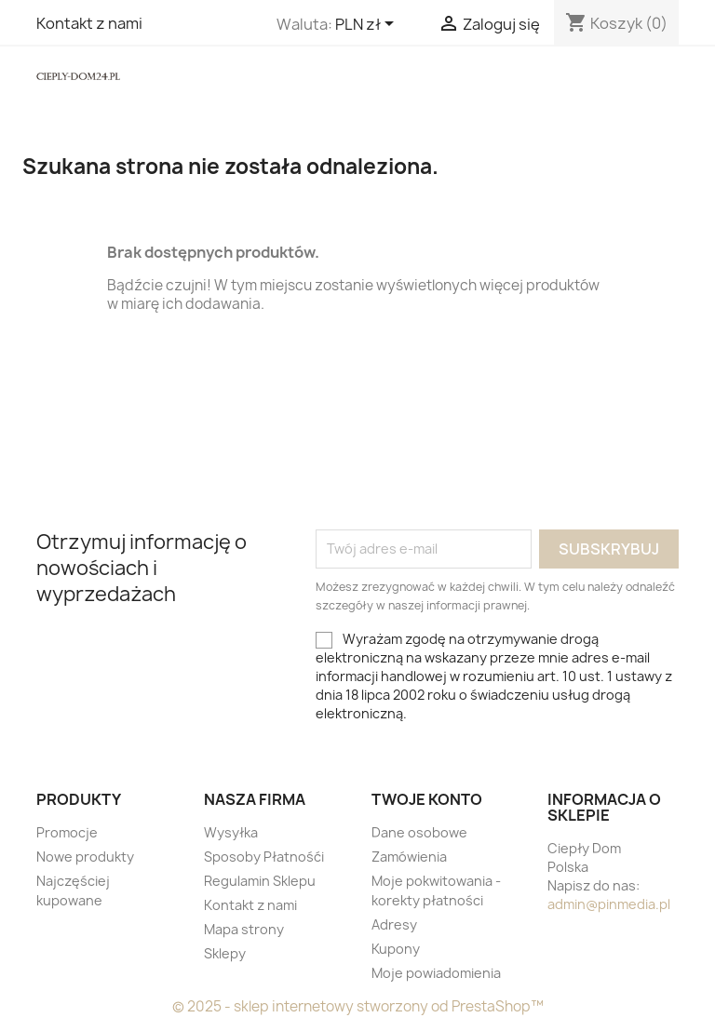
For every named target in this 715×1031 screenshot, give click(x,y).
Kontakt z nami (89, 23)
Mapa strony (244, 929)
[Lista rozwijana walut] (367, 25)
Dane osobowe (419, 832)
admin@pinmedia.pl (608, 904)
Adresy (394, 924)
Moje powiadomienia (436, 973)
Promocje (67, 832)
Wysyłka (231, 832)
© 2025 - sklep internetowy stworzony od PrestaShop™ (358, 1006)
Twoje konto (426, 799)
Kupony (395, 948)
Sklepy (225, 953)
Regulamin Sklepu (260, 881)
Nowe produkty (85, 856)
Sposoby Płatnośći (264, 856)
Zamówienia (409, 856)
